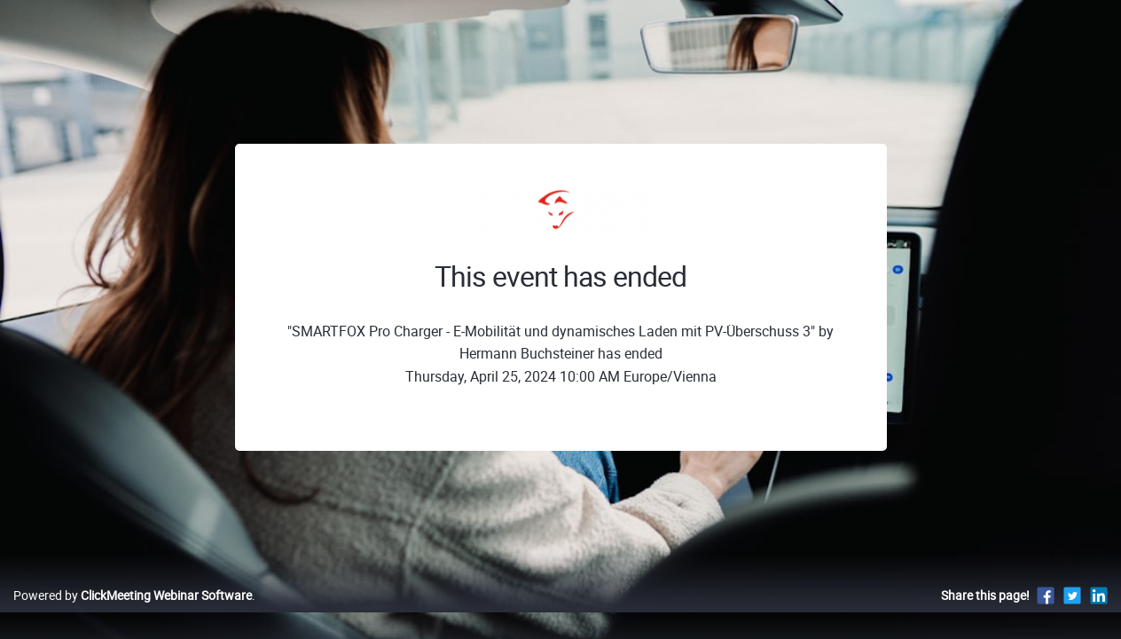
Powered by (132, 613)
